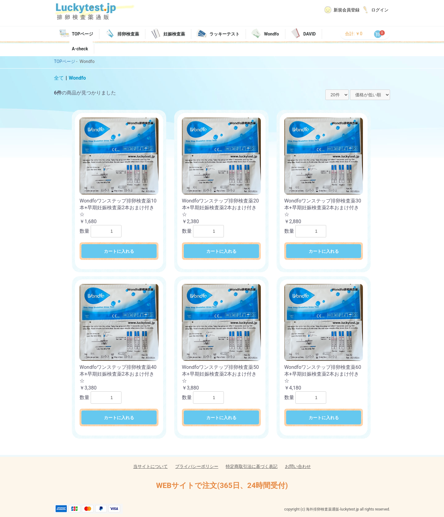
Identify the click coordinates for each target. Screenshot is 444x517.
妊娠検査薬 (174, 33)
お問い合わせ (298, 466)
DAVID (309, 33)
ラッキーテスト (224, 33)
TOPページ (82, 33)
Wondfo (271, 33)
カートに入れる (119, 251)
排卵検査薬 (128, 33)
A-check (80, 48)
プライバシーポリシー (196, 466)
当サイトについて (150, 466)
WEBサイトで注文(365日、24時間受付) (222, 485)
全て (59, 78)
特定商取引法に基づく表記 (252, 466)
